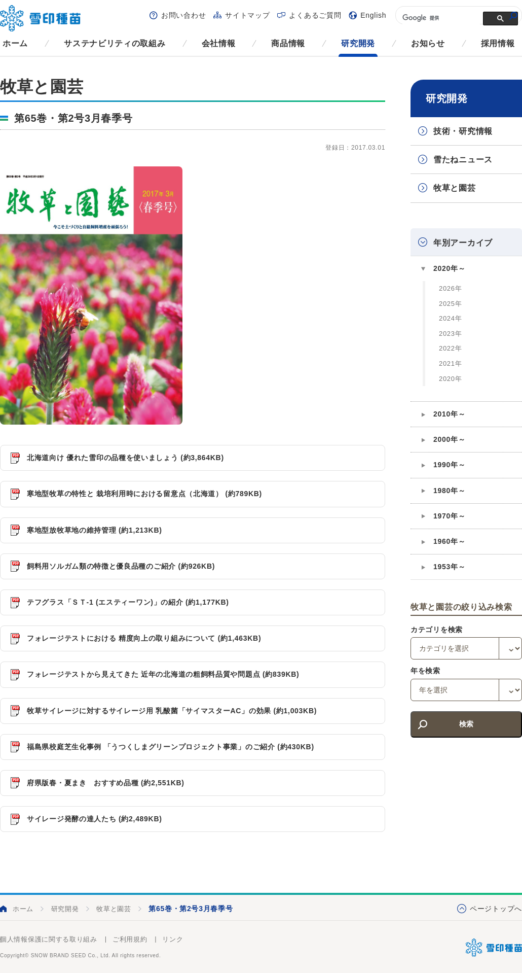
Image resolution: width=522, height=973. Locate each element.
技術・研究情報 (463, 131)
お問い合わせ (183, 15)
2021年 (450, 363)
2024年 (450, 318)
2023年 (450, 333)
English (373, 15)
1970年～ (449, 516)
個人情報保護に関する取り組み (48, 939)
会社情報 (219, 43)
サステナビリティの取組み (114, 43)
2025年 (450, 303)
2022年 (450, 348)
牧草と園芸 (454, 188)
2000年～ (449, 439)
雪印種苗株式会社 (494, 948)
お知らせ (428, 43)
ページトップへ (496, 909)
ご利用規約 (130, 939)
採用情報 (498, 43)
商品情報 (288, 43)
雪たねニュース (463, 159)
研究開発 (358, 43)
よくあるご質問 (315, 15)
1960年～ (449, 541)
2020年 (450, 379)
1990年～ (449, 465)
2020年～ (449, 268)
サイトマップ (247, 15)
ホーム (15, 43)
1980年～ (449, 490)
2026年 (450, 288)
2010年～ (449, 414)
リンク (172, 939)
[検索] (440, 18)
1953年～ (449, 567)
